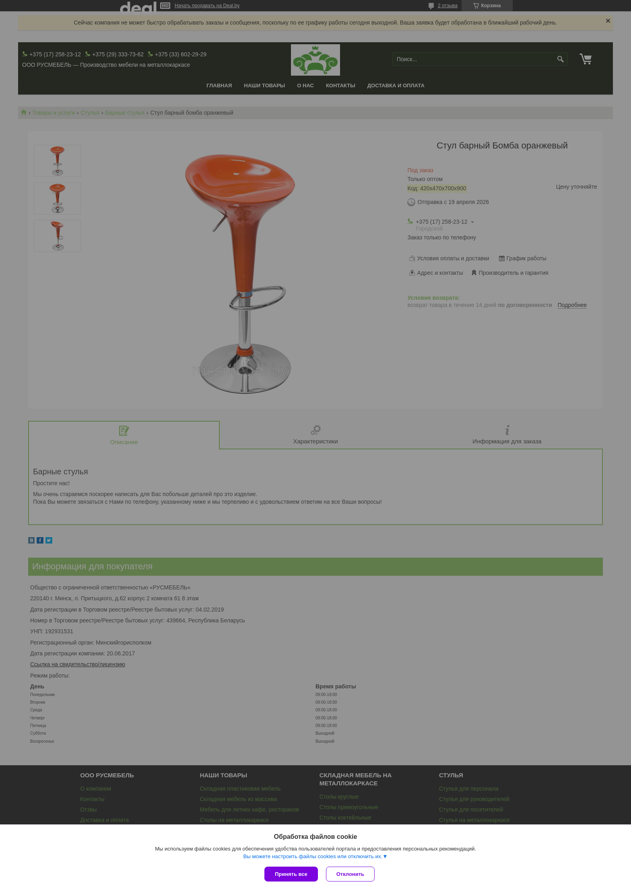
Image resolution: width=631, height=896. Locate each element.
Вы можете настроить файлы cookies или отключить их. (312, 856)
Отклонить (350, 874)
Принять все (291, 874)
